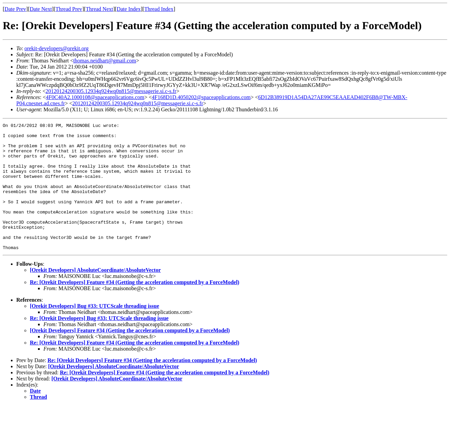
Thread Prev (68, 9)
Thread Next (99, 9)
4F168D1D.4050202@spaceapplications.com (201, 97)
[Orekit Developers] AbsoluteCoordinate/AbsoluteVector (95, 295)
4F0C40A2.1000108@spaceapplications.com (95, 97)
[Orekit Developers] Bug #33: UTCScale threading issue (94, 331)
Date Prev (15, 9)
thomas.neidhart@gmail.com (104, 60)
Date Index (129, 9)
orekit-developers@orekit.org (56, 48)
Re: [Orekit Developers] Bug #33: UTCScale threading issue (99, 343)
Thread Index (158, 9)
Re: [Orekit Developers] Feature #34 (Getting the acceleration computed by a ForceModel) (134, 308)
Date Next (41, 9)
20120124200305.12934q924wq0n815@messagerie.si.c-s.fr (110, 91)
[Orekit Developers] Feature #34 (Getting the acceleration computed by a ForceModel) (130, 356)
